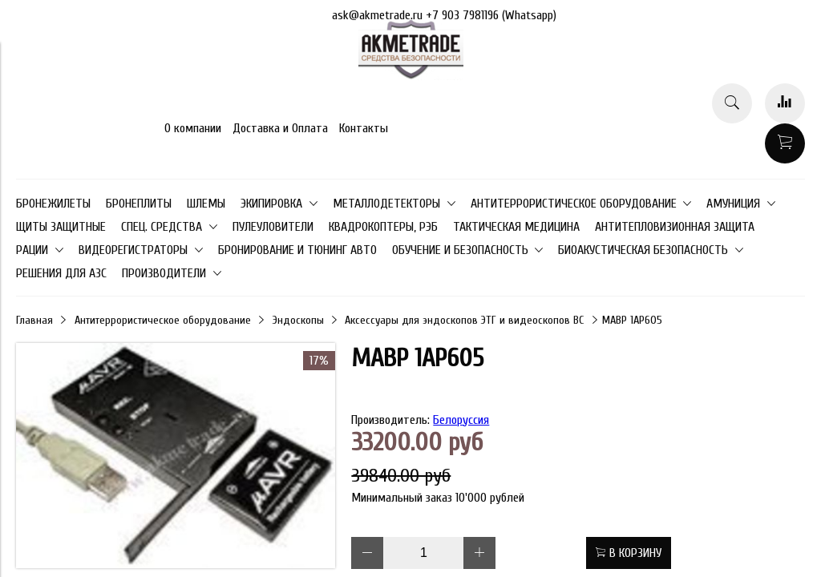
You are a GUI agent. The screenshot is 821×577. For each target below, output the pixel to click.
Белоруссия (461, 420)
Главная (34, 320)
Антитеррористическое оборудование (163, 320)
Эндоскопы (298, 320)
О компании (192, 128)
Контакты (363, 128)
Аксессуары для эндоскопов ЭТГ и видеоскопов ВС (464, 320)
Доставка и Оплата (280, 128)
